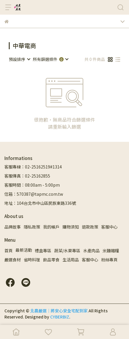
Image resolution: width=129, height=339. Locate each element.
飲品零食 (51, 260)
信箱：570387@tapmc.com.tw (33, 194)
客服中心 (109, 227)
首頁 (8, 250)
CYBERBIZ (59, 317)
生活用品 (70, 260)
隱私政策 (32, 227)
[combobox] (19, 59)
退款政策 (90, 227)
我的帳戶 (51, 227)
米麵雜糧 (111, 250)
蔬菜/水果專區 (67, 250)
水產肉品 (91, 250)
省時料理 (32, 260)
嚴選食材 (12, 260)
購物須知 (70, 227)
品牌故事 (12, 227)
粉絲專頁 (109, 260)
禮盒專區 (43, 250)
